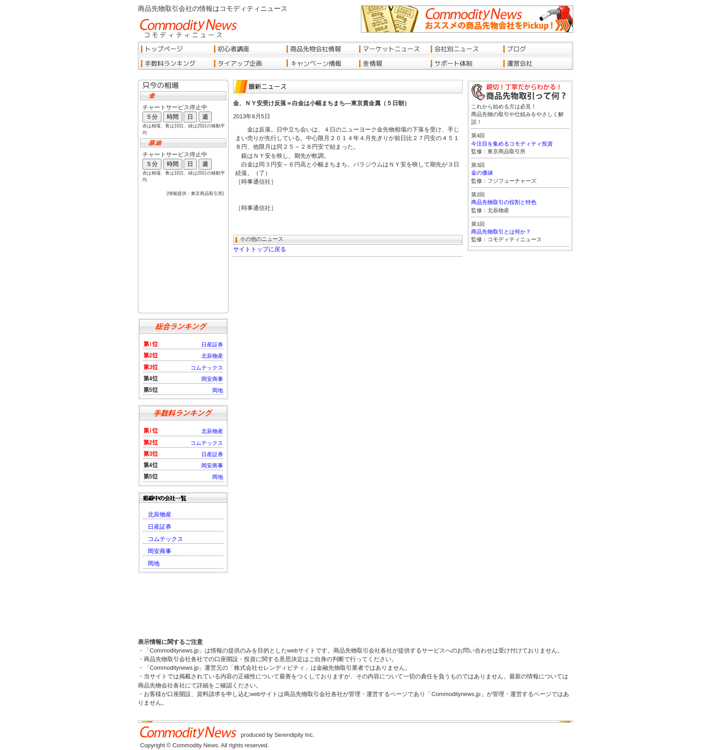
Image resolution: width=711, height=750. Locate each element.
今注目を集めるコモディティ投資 (512, 143)
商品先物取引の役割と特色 (503, 202)
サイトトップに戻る (259, 249)
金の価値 (482, 172)
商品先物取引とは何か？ (501, 231)
